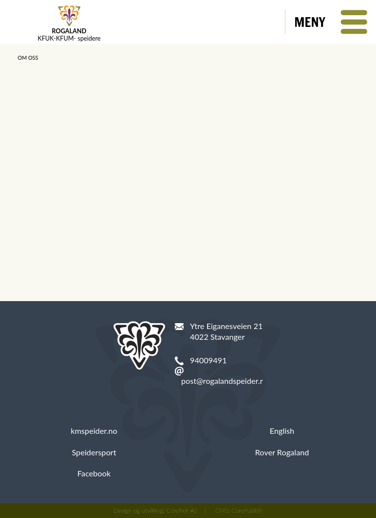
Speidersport (94, 452)
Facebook (94, 473)
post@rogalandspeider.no (225, 380)
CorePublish (247, 510)
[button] (330, 22)
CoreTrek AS (182, 510)
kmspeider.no (94, 430)
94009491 (208, 360)
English (282, 430)
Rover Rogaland (282, 452)
